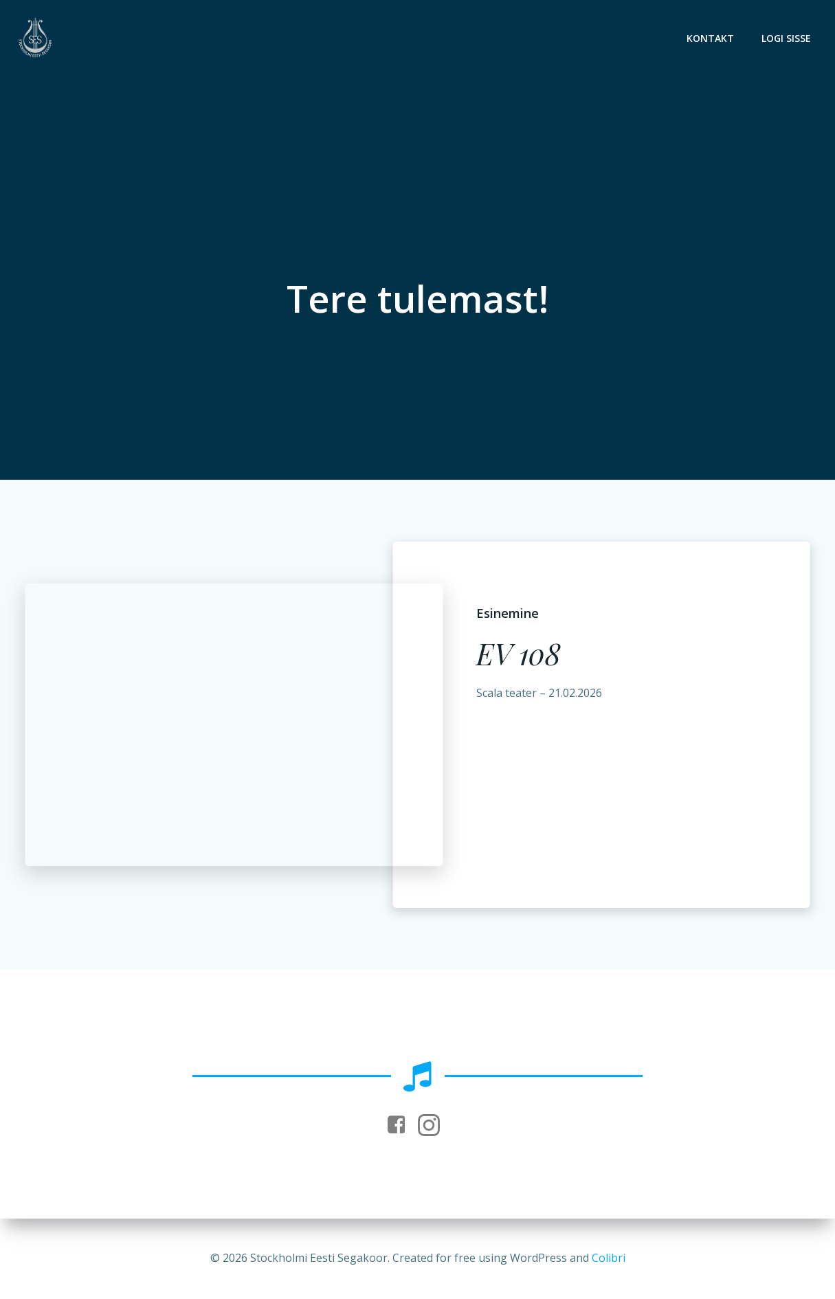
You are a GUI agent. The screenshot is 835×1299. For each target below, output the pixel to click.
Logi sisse (786, 38)
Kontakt (710, 38)
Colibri (608, 1257)
